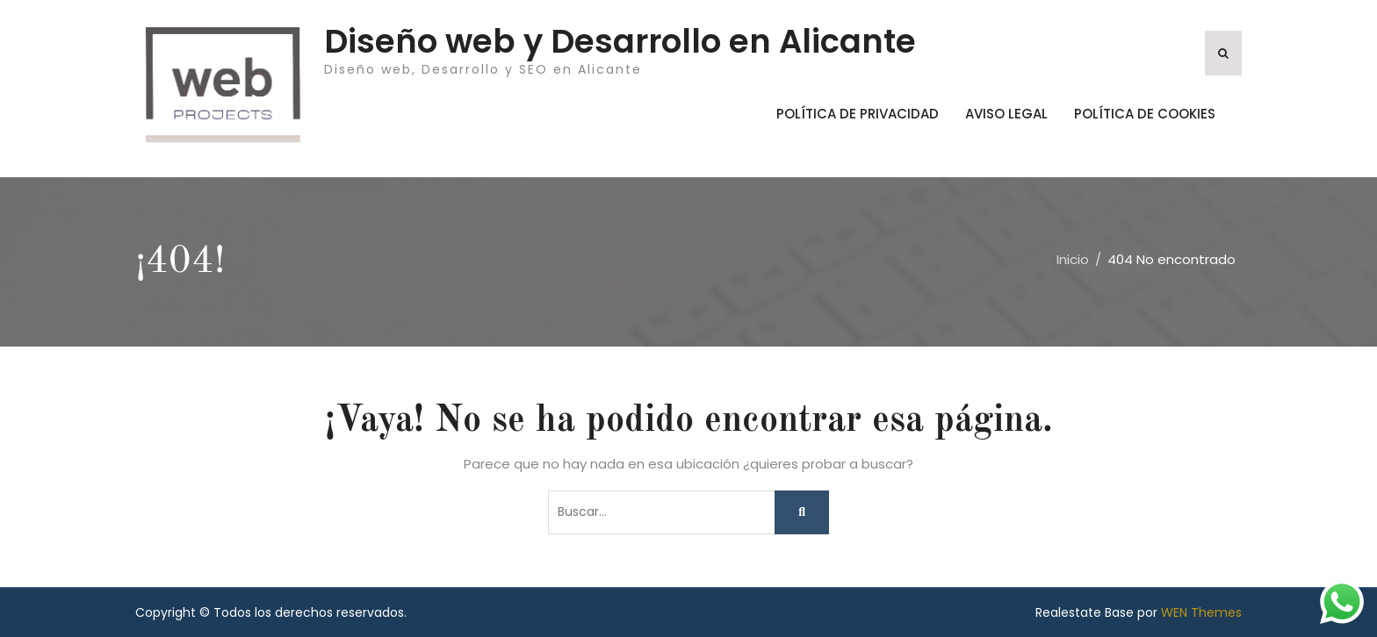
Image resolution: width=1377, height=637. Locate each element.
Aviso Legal (1006, 113)
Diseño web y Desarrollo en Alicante (620, 41)
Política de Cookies (1144, 113)
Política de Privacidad (857, 113)
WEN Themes (1201, 612)
